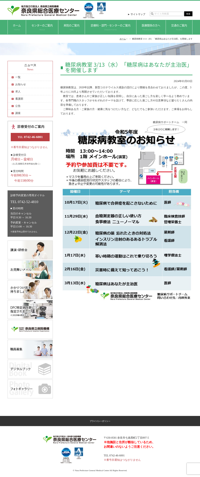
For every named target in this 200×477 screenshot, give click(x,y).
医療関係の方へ (151, 27)
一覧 (18, 77)
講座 (18, 113)
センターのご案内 (42, 27)
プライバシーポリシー (100, 421)
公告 (18, 105)
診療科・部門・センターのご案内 (110, 27)
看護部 (19, 98)
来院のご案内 (71, 27)
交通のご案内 (179, 27)
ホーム (17, 27)
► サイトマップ (136, 14)
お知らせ (20, 84)
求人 (18, 91)
